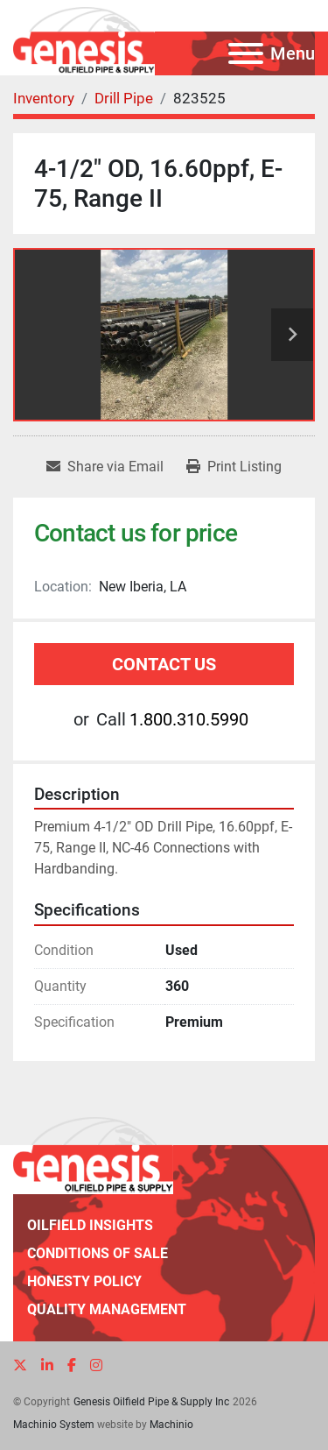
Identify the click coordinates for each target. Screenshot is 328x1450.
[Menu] (245, 53)
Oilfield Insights (90, 1225)
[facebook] (71, 1365)
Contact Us (164, 664)
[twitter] (20, 1365)
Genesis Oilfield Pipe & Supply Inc (151, 1402)
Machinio (171, 1424)
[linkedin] (47, 1365)
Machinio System (53, 1424)
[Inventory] (43, 98)
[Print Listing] (234, 467)
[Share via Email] (105, 467)
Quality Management (106, 1309)
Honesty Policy (84, 1281)
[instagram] (96, 1365)
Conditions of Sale (97, 1253)
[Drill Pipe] (123, 98)
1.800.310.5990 (188, 719)
